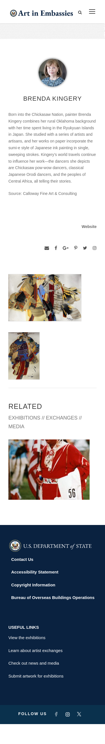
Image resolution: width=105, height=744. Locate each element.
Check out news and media (33, 683)
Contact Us (22, 579)
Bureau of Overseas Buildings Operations (53, 617)
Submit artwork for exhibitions (36, 695)
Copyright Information (33, 604)
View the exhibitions (26, 657)
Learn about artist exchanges (35, 670)
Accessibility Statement (34, 591)
